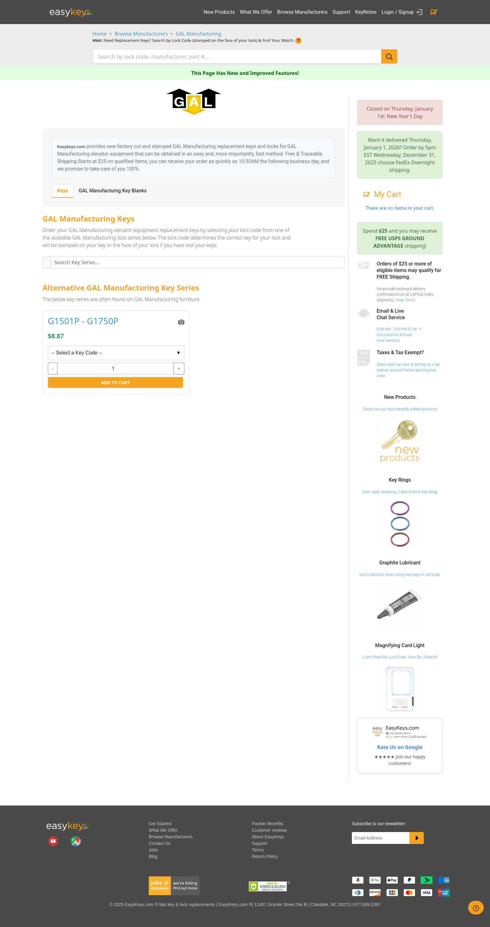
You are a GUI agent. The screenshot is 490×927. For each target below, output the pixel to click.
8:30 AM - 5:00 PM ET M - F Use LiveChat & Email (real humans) (399, 334)
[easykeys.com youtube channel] (54, 839)
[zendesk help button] (476, 908)
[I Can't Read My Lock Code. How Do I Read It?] (400, 688)
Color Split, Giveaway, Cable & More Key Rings (400, 490)
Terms (258, 848)
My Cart (381, 193)
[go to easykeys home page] (68, 824)
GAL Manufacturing (198, 33)
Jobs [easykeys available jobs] (153, 848)
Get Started (160, 822)
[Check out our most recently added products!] (400, 440)
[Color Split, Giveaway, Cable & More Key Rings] (400, 522)
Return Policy (265, 855)
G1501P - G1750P (83, 320)
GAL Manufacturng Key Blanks (113, 190)
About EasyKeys (268, 835)
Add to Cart (115, 381)
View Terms (405, 299)
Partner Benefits (267, 822)
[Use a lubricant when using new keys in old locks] (400, 605)
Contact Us (159, 842)
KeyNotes (366, 12)
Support (341, 12)
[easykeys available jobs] (174, 884)
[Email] (381, 837)
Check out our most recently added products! (399, 408)
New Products (219, 12)
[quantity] (115, 367)
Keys (62, 190)
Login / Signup (403, 12)
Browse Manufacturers (302, 12)
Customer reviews (269, 829)
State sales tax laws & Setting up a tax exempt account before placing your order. (408, 369)
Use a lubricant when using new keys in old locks (399, 573)
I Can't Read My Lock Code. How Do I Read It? (400, 656)
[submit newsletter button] (416, 837)
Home (99, 33)
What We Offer (256, 12)
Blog (153, 855)
